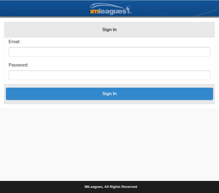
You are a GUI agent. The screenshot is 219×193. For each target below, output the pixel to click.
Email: (14, 41)
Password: (19, 65)
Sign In (109, 93)
